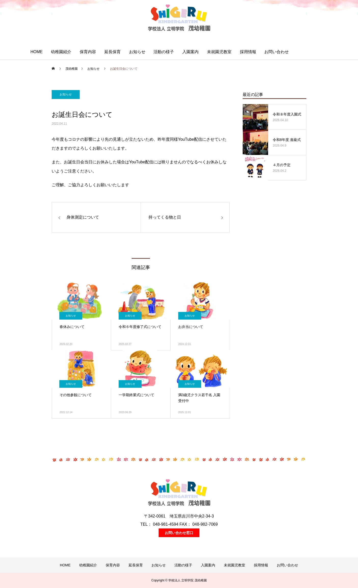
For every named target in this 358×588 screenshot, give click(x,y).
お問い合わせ (276, 52)
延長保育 (112, 52)
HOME (36, 52)
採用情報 (248, 52)
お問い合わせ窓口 (179, 533)
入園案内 (190, 52)
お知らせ (137, 52)
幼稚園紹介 (61, 52)
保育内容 (88, 52)
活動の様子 (164, 52)
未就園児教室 (219, 52)
